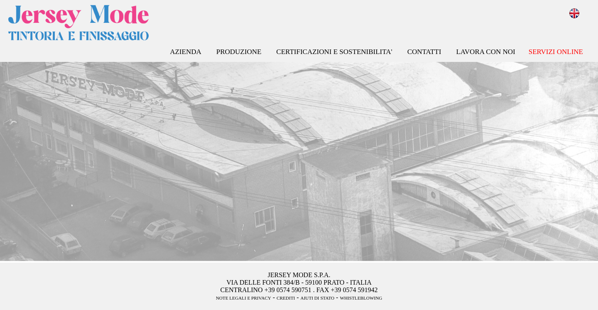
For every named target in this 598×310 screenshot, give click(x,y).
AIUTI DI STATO (318, 297)
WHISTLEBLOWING (361, 297)
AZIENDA (185, 52)
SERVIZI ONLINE (556, 52)
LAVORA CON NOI (485, 52)
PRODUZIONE (239, 52)
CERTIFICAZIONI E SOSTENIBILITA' (334, 52)
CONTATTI (424, 52)
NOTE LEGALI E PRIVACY (243, 297)
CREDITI (286, 297)
